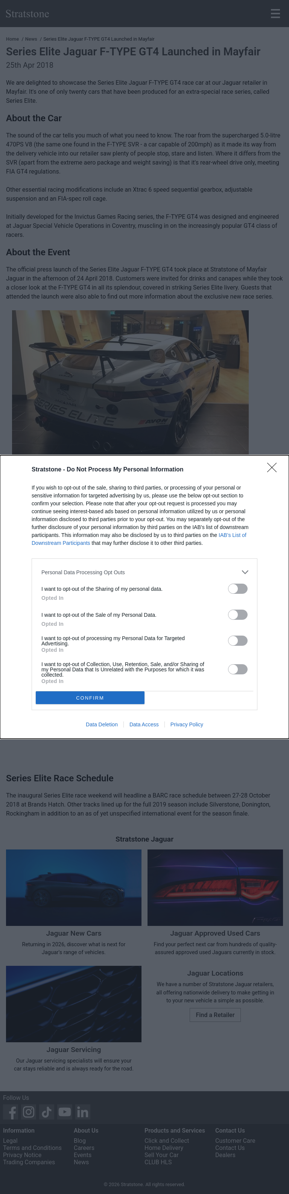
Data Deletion (102, 724)
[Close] (274, 470)
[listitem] (144, 572)
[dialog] (144, 597)
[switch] (238, 589)
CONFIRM (90, 698)
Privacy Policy (186, 724)
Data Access (144, 724)
